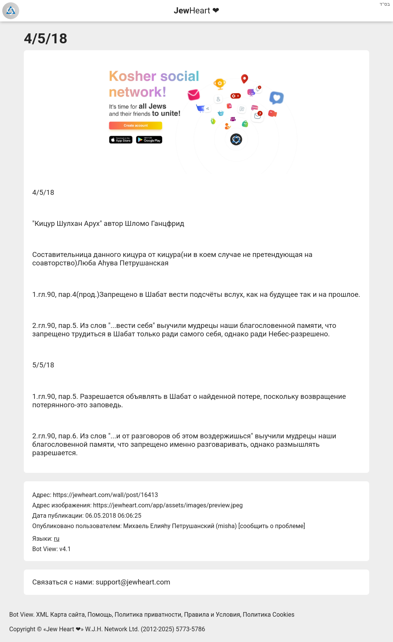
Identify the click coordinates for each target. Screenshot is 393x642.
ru (56, 538)
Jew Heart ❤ (63, 629)
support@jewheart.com (133, 582)
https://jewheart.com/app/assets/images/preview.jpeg (168, 505)
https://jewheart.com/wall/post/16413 (105, 495)
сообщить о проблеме (272, 526)
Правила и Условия (212, 614)
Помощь (100, 614)
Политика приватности (148, 614)
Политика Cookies (269, 614)
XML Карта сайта (60, 614)
